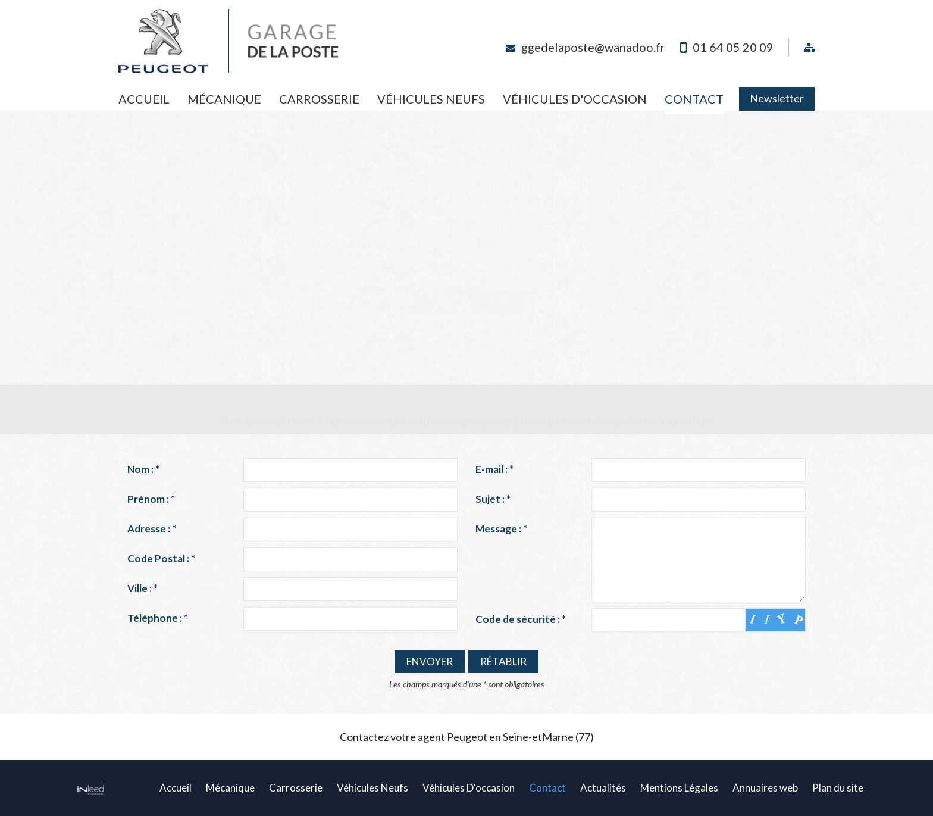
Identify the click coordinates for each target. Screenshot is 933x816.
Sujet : (493, 499)
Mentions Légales (679, 787)
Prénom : (151, 499)
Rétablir (503, 661)
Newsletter (777, 98)
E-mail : (494, 469)
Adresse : (151, 528)
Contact (694, 99)
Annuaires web (765, 787)
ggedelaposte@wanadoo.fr (593, 47)
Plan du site (837, 787)
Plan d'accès (467, 301)
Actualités (603, 787)
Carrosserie (319, 99)
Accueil (144, 99)
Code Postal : (161, 558)
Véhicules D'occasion (575, 99)
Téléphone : (157, 618)
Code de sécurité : (520, 619)
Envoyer (429, 661)
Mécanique (224, 99)
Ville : (142, 588)
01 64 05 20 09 (733, 47)
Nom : (143, 469)
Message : (501, 528)
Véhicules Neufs (431, 99)
